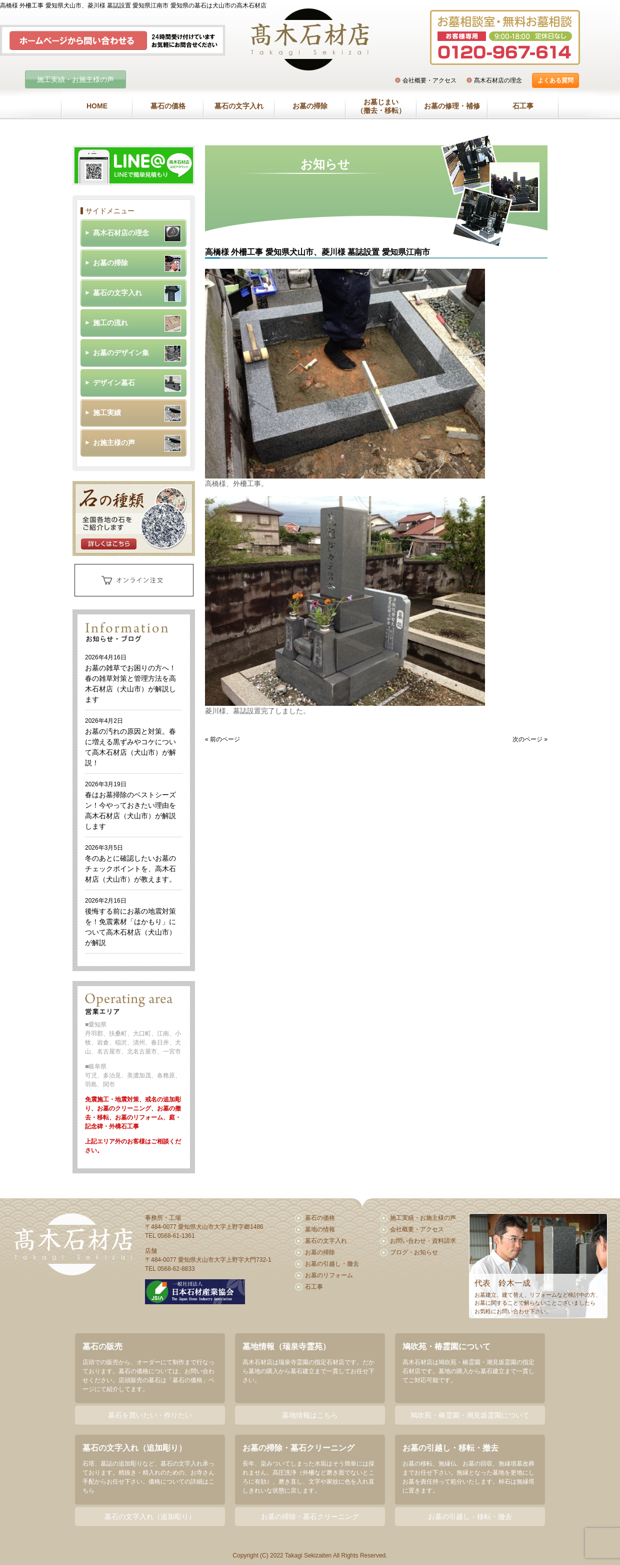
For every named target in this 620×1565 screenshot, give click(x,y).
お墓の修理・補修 (452, 106)
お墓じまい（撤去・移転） (381, 106)
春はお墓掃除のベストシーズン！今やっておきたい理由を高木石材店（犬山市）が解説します (130, 805)
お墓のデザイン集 (121, 353)
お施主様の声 (114, 443)
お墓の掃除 (310, 106)
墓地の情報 (320, 1229)
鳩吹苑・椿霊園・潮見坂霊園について (470, 1415)
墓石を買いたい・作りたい (150, 1415)
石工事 (523, 106)
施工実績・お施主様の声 (75, 79)
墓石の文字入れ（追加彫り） (150, 1517)
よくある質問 (556, 80)
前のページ (225, 739)
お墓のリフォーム (329, 1275)
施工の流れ (110, 323)
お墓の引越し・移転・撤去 (470, 1517)
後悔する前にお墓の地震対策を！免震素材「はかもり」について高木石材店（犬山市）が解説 (130, 922)
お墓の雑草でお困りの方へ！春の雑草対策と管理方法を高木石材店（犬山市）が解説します (130, 678)
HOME (97, 106)
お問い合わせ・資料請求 (423, 1240)
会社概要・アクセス (429, 80)
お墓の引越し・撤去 (332, 1263)
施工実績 (107, 413)
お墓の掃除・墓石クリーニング (310, 1517)
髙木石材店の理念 (498, 80)
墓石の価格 (168, 106)
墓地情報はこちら (310, 1415)
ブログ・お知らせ (414, 1252)
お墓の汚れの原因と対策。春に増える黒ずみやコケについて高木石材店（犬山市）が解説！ (130, 742)
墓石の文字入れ (239, 106)
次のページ (527, 739)
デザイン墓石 (114, 383)
